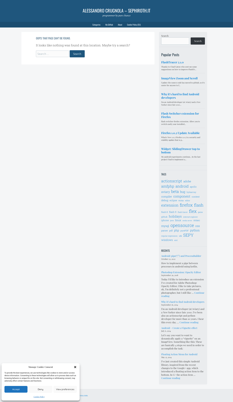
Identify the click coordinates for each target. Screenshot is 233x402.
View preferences (65, 389)
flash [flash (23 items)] (198, 205)
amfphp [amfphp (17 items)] (167, 186)
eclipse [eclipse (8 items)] (173, 200)
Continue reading (189, 322)
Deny (40, 389)
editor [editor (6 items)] (187, 200)
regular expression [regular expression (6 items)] (169, 236)
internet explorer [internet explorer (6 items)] (190, 217)
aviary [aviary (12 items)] (165, 192)
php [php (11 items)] (176, 230)
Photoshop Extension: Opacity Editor (181, 272)
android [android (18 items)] (182, 186)
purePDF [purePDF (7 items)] (184, 230)
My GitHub (109, 24)
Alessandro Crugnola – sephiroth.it (116, 10)
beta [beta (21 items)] (175, 191)
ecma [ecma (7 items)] (181, 200)
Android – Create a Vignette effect (179, 327)
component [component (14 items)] (181, 196)
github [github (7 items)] (164, 216)
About (120, 24)
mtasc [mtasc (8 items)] (196, 220)
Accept (16, 389)
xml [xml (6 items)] (176, 240)
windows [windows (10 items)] (167, 240)
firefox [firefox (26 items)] (186, 205)
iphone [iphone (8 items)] (165, 220)
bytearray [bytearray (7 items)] (191, 192)
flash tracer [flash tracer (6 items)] (183, 212)
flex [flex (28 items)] (193, 211)
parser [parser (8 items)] (164, 230)
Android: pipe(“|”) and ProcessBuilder (181, 255)
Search (165, 35)
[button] (75, 367)
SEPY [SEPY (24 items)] (188, 235)
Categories (96, 24)
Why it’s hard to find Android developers (182, 301)
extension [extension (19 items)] (169, 205)
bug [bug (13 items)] (182, 192)
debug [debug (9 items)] (164, 200)
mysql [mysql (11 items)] (165, 226)
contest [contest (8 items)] (196, 196)
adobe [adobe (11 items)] (187, 181)
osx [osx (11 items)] (197, 226)
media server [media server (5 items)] (187, 221)
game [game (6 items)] (200, 212)
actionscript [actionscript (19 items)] (171, 180)
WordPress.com (80, 395)
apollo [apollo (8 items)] (193, 186)
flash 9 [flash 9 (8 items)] (172, 211)
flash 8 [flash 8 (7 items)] (164, 212)
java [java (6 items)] (172, 220)
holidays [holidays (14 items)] (175, 216)
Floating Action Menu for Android (179, 354)
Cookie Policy (39, 396)
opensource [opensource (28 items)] (182, 225)
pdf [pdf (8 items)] (171, 230)
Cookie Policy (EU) (134, 24)
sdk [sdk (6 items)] (180, 236)
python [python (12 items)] (195, 230)
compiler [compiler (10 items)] (166, 196)
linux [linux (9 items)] (178, 220)
